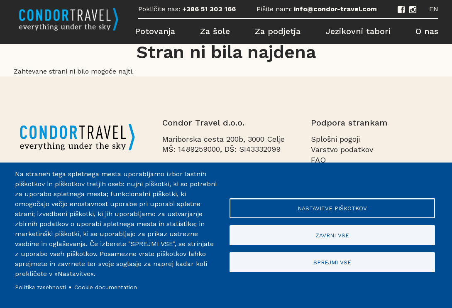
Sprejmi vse (332, 262)
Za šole (215, 31)
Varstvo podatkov (342, 149)
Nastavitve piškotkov (332, 208)
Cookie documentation (105, 287)
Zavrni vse (332, 235)
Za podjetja (278, 31)
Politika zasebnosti (40, 287)
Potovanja (155, 31)
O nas (426, 31)
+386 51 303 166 (209, 9)
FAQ (318, 159)
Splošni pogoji (335, 139)
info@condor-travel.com (335, 9)
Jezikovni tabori (358, 31)
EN (433, 9)
